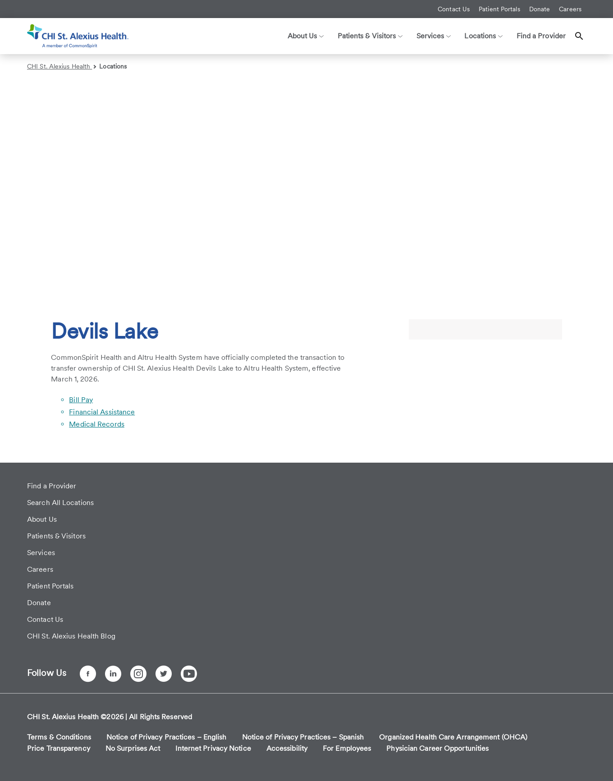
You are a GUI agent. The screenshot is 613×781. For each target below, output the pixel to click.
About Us (42, 519)
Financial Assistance (102, 412)
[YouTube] (189, 674)
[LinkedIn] (113, 674)
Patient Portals (499, 9)
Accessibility (286, 748)
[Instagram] (138, 674)
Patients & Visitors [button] (370, 36)
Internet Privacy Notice (213, 748)
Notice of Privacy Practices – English (166, 737)
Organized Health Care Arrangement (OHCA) (453, 737)
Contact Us (454, 9)
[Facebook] (88, 674)
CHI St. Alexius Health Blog (71, 636)
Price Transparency (58, 748)
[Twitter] (164, 674)
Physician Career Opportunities (437, 748)
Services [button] (433, 36)
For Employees (347, 748)
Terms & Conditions (59, 737)
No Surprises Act (132, 748)
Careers (570, 9)
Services (41, 552)
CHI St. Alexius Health (61, 66)
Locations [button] (483, 36)
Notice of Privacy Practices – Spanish (303, 737)
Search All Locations (60, 502)
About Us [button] (306, 36)
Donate (539, 9)
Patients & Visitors (56, 536)
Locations (113, 66)
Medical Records (96, 424)
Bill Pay (81, 399)
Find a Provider (541, 36)
